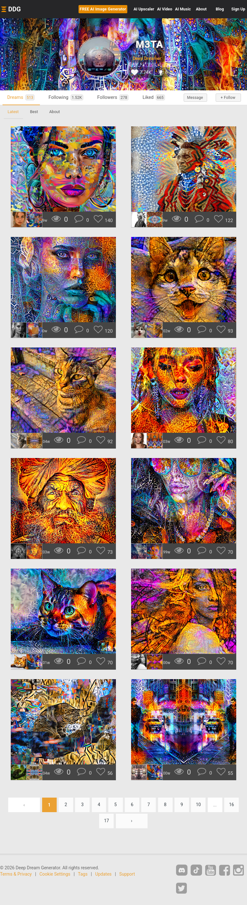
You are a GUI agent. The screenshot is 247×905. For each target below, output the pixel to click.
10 (198, 804)
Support (127, 874)
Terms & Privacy (16, 874)
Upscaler (144, 9)
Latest (13, 111)
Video (164, 9)
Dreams (21, 97)
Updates (103, 874)
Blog (220, 9)
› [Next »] (131, 821)
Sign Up (238, 9)
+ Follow (228, 97)
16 (231, 804)
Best (34, 111)
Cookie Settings (55, 874)
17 (106, 821)
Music (183, 9)
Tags (82, 874)
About (201, 9)
